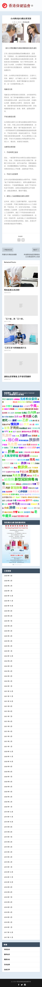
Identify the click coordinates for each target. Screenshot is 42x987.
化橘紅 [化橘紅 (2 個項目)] (24, 412)
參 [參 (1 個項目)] (6, 440)
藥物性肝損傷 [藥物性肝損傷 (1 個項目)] (33, 497)
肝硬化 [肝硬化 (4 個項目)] (35, 431)
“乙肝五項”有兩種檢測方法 (15, 347)
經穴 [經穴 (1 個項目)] (13, 497)
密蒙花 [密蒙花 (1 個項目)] (20, 445)
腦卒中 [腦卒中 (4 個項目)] (28, 500)
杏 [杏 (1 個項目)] (10, 494)
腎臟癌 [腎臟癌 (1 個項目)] (21, 448)
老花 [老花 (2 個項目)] (32, 463)
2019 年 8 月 (8, 832)
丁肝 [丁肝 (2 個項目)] (11, 447)
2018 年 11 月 (8, 877)
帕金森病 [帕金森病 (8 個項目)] (31, 399)
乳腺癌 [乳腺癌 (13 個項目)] (7, 435)
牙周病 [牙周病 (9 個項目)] (14, 428)
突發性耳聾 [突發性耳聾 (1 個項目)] (21, 500)
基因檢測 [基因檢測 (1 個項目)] (21, 409)
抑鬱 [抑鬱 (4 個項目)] (15, 512)
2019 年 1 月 (8, 867)
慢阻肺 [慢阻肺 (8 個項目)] (15, 424)
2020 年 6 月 (8, 782)
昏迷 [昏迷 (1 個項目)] (13, 436)
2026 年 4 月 (8, 576)
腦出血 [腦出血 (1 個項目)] (29, 476)
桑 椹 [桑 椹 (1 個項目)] (10, 431)
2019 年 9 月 (8, 827)
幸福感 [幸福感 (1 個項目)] (14, 516)
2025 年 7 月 (8, 621)
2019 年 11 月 (8, 817)
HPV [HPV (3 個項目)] (6, 431)
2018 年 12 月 (8, 872)
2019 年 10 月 (8, 822)
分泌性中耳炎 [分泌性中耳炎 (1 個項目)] (11, 472)
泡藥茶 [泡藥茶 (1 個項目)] (19, 420)
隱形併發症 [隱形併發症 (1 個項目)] (22, 402)
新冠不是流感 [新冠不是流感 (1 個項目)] (7, 476)
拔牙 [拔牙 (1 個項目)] (38, 413)
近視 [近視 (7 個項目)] (7, 428)
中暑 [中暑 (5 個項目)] (15, 491)
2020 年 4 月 (8, 792)
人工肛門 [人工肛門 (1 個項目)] (26, 406)
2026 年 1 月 (8, 591)
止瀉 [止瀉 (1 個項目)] (30, 420)
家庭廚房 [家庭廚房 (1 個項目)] (34, 445)
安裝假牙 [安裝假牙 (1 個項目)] (34, 504)
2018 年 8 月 (8, 892)
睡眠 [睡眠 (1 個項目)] (29, 436)
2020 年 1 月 (8, 807)
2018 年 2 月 (8, 922)
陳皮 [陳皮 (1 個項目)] (15, 468)
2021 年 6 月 (8, 721)
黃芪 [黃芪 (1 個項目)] (5, 413)
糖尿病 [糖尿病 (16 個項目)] (23, 467)
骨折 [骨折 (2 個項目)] (4, 399)
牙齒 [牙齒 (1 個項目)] (32, 512)
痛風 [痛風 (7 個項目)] (32, 459)
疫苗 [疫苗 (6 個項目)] (26, 424)
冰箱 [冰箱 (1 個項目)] (28, 504)
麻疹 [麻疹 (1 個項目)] (16, 452)
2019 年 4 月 (8, 852)
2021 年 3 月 (8, 736)
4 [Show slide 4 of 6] (17, 564)
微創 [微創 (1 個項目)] (3, 460)
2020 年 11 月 (8, 756)
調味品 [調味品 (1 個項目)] (18, 484)
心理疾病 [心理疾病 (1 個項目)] (24, 484)
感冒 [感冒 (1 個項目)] (21, 512)
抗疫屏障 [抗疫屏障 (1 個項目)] (9, 492)
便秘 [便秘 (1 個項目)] (7, 484)
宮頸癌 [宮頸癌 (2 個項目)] (34, 435)
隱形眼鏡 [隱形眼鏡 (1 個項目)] (5, 494)
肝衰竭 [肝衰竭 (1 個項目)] (11, 409)
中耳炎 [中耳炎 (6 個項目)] (16, 504)
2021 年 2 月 (8, 741)
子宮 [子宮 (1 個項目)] (17, 508)
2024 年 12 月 (8, 656)
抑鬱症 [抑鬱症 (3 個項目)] (9, 406)
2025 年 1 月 (8, 651)
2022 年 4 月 (8, 671)
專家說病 (7, 949)
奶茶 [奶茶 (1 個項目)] (32, 452)
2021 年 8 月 (8, 711)
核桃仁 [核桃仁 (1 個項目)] (6, 448)
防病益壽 (26, 22)
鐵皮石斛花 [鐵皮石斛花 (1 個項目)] (8, 512)
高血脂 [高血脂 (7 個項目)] (16, 475)
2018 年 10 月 (8, 882)
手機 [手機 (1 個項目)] (28, 463)
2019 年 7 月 (8, 837)
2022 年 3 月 (8, 676)
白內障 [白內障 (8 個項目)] (32, 412)
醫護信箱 (7, 959)
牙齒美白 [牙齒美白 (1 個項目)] (24, 497)
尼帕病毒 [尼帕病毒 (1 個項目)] (27, 452)
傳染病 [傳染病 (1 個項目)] (15, 402)
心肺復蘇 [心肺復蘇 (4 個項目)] (22, 491)
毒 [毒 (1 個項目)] (19, 512)
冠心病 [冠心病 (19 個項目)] (13, 439)
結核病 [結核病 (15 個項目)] (9, 479)
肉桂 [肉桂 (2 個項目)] (10, 420)
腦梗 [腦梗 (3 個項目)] (14, 420)
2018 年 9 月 (8, 887)
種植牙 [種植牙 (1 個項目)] (6, 409)
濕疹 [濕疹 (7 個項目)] (25, 488)
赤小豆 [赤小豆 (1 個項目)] (34, 420)
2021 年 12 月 (8, 691)
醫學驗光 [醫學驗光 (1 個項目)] (29, 402)
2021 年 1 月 (8, 746)
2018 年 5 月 (8, 907)
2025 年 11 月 (8, 601)
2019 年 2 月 (8, 862)
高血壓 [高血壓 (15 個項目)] (12, 444)
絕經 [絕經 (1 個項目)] (27, 460)
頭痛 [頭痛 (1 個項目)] (16, 409)
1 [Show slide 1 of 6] (13, 564)
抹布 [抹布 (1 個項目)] (29, 428)
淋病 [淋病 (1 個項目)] (5, 504)
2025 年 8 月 (8, 616)
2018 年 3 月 (8, 917)
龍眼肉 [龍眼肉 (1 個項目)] (11, 417)
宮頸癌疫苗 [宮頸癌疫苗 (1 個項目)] (36, 494)
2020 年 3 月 (8, 797)
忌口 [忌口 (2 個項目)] (21, 424)
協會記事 (7, 969)
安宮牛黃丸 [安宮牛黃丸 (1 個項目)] (15, 494)
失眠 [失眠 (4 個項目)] (6, 507)
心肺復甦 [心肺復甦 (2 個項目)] (6, 463)
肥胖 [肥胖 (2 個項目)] (34, 447)
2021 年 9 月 (8, 706)
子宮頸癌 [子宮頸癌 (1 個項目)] (35, 468)
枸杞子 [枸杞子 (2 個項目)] (7, 467)
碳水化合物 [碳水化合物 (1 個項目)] (21, 460)
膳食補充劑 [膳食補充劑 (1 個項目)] (29, 409)
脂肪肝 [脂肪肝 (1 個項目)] (18, 431)
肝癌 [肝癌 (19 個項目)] (11, 451)
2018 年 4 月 (8, 912)
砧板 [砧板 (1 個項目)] (29, 468)
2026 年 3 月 (8, 581)
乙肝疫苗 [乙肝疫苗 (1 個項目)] (34, 428)
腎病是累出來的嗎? (12, 290)
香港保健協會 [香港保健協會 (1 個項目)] (23, 440)
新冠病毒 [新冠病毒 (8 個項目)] (16, 488)
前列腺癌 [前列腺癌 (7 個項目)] (24, 456)
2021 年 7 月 (8, 716)
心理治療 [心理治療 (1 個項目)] (9, 500)
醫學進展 (7, 954)
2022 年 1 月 (8, 686)
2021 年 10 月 (8, 701)
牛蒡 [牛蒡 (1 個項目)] (15, 463)
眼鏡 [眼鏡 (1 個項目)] (12, 468)
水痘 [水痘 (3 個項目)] (34, 475)
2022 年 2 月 (8, 681)
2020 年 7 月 (8, 777)
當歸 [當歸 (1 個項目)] (3, 406)
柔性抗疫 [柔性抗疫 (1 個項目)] (16, 406)
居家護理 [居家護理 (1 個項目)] (27, 512)
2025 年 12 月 (8, 596)
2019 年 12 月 (8, 812)
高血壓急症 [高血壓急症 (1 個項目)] (23, 428)
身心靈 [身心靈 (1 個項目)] (31, 424)
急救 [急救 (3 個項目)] (16, 416)
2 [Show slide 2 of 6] (14, 564)
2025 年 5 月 (8, 631)
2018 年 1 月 (8, 927)
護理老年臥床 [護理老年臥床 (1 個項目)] (26, 431)
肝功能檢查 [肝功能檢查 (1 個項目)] (34, 456)
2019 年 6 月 (8, 842)
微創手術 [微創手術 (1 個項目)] (28, 494)
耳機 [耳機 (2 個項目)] (34, 484)
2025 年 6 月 (8, 626)
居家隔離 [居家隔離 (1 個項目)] (18, 413)
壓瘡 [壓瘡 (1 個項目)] (21, 406)
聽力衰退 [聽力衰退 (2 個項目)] (28, 447)
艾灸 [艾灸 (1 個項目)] (5, 452)
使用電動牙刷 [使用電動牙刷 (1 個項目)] (7, 497)
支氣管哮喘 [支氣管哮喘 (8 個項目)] (11, 456)
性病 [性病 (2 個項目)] (28, 444)
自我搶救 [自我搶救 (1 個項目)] (12, 484)
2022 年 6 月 (8, 661)
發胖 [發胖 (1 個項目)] (20, 417)
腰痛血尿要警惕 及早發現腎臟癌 (17, 376)
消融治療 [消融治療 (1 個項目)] (30, 508)
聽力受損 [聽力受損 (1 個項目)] (5, 417)
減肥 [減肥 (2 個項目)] (10, 504)
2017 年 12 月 (8, 932)
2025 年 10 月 (8, 606)
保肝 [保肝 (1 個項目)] (25, 508)
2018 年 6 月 (8, 902)
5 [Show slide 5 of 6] (19, 564)
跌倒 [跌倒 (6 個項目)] (23, 463)
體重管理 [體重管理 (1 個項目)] (9, 399)
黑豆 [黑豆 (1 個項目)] (19, 463)
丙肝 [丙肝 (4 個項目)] (8, 487)
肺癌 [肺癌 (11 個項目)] (12, 507)
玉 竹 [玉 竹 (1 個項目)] (21, 508)
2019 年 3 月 (8, 857)
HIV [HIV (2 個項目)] (3, 471)
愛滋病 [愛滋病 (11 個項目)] (33, 471)
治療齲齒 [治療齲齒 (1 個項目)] (16, 399)
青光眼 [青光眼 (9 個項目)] (27, 416)
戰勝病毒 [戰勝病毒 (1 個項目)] (23, 504)
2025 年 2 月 (8, 646)
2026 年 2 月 (8, 586)
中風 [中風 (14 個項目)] (33, 405)
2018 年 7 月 (8, 897)
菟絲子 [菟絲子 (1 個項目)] (18, 497)
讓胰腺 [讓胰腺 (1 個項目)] (21, 494)
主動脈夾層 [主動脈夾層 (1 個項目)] (8, 402)
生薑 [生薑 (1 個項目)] (17, 436)
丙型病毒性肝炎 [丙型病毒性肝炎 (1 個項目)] (11, 460)
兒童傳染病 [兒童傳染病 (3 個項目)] (33, 491)
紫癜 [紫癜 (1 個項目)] (11, 463)
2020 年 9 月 (8, 766)
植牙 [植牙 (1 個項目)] (14, 431)
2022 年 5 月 (8, 666)
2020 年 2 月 (8, 802)
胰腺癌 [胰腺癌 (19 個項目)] (34, 439)
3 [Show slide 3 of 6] (16, 564)
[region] (16, 545)
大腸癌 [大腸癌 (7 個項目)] (23, 435)
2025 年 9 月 (8, 611)
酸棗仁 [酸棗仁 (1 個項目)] (21, 452)
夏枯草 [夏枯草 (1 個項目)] (16, 448)
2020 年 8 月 (8, 772)
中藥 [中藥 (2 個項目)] (14, 500)
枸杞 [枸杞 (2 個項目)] (37, 459)
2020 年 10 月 (8, 761)
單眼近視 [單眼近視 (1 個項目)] (31, 488)
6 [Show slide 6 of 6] (20, 564)
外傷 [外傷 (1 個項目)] (17, 472)
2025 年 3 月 (8, 641)
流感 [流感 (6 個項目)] (22, 399)
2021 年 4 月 (8, 731)
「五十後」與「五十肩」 (14, 319)
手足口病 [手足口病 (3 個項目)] (24, 471)
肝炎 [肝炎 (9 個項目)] (24, 475)
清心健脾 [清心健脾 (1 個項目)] (11, 413)
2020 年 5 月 (8, 787)
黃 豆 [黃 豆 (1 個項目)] (30, 484)
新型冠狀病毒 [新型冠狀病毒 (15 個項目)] (25, 479)
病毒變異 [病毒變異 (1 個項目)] (36, 402)
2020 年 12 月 (8, 751)
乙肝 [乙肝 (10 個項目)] (25, 420)
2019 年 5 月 (8, 847)
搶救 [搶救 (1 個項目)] (24, 445)
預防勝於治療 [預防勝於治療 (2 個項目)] (23, 516)
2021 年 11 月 (8, 696)
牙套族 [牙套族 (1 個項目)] (4, 445)
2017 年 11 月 (8, 937)
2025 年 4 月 (8, 636)
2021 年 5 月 (8, 726)
